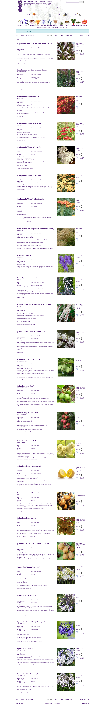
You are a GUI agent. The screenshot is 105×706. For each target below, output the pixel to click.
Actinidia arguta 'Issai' (25, 386)
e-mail (60, 27)
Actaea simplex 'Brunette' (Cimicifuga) (31, 331)
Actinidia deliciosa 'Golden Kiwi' (29, 466)
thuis (38, 27)
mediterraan (44, 25)
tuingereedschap (73, 14)
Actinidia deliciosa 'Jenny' (26, 518)
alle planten (29, 14)
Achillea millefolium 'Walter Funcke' (30, 199)
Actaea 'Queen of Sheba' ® (27, 278)
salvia (26, 25)
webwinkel (44, 27)
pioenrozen (84, 25)
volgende (67, 35)
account (65, 27)
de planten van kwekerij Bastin (38, 1)
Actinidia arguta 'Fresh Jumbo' (28, 359)
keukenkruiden (79, 25)
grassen (61, 25)
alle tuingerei (44, 14)
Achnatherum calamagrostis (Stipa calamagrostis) (35, 229)
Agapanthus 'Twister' (25, 648)
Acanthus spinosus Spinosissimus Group (32, 70)
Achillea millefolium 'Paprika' (28, 97)
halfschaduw (73, 4)
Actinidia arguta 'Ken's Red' (27, 413)
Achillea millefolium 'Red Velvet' (29, 123)
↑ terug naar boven (85, 703)
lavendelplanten (20, 25)
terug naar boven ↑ (20, 703)
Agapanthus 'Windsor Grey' (27, 674)
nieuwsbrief (55, 27)
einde (71, 35)
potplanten (55, 25)
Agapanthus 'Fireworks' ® (27, 595)
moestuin (73, 25)
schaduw (78, 4)
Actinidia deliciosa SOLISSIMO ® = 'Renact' (34, 543)
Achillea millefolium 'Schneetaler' (29, 147)
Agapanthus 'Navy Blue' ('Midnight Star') (32, 622)
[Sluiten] (87, 31)
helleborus (32, 25)
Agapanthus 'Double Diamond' (28, 567)
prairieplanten (49, 25)
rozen (38, 25)
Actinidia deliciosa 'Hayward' (28, 493)
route (49, 27)
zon (68, 4)
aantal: (77, 50)
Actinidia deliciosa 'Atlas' (26, 441)
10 (64, 35)
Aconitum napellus (24, 255)
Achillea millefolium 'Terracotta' (29, 175)
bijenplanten (67, 25)
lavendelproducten (57, 14)
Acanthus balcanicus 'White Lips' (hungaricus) (34, 43)
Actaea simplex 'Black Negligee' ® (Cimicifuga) (34, 304)
